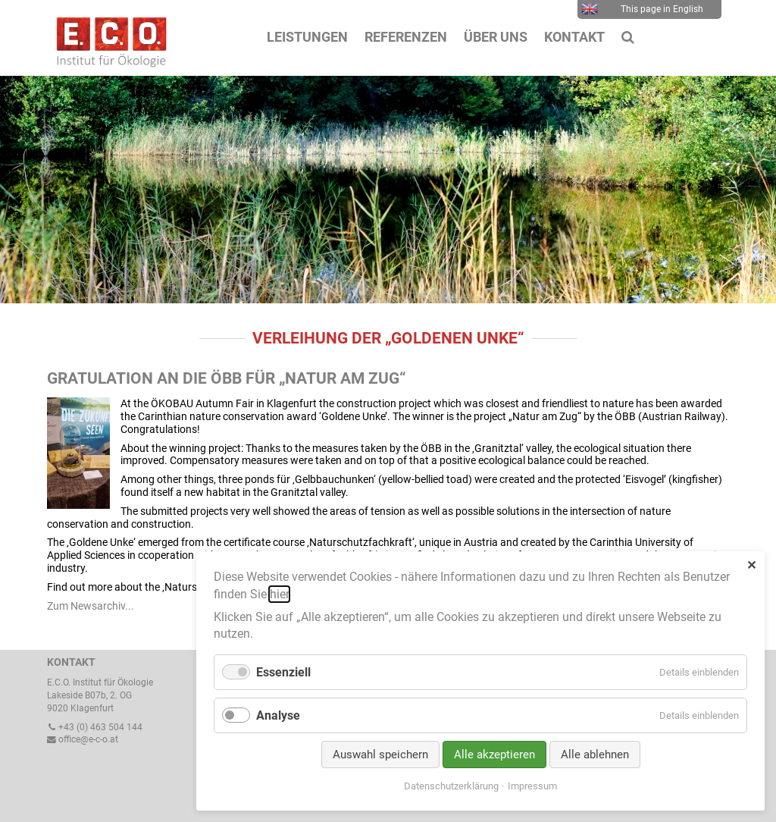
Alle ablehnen (595, 754)
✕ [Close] (751, 565)
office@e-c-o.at (82, 739)
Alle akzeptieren (494, 754)
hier (279, 594)
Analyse (278, 715)
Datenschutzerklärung (451, 786)
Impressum (532, 786)
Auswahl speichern (380, 754)
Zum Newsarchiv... (90, 606)
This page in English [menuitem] (642, 9)
